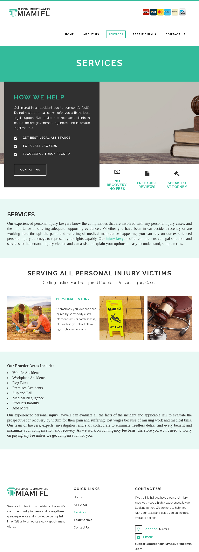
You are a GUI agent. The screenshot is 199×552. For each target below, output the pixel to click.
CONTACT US (30, 169)
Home (78, 497)
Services (80, 512)
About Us (80, 505)
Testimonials (83, 520)
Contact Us (82, 527)
